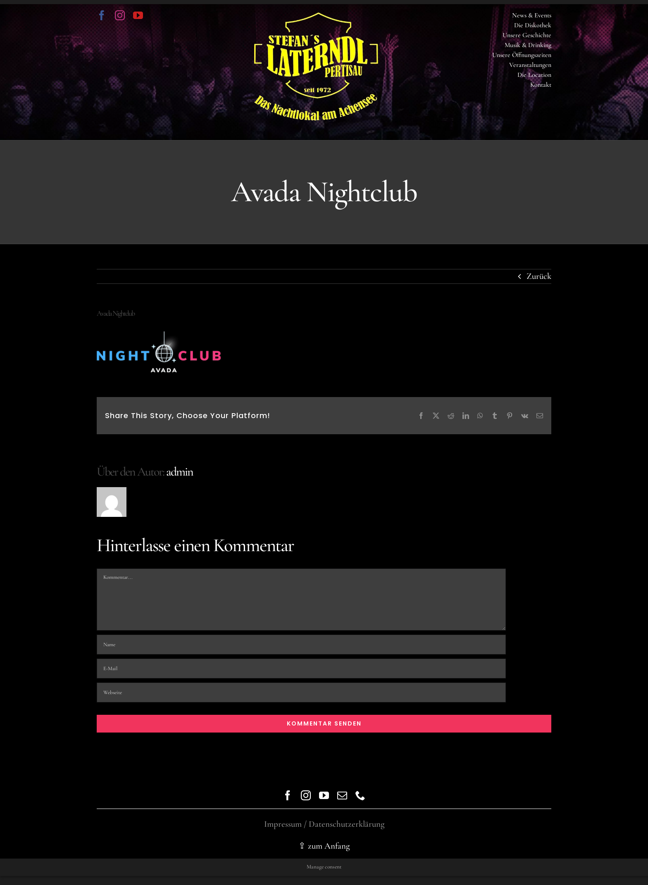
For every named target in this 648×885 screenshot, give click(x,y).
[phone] (360, 795)
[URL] (301, 692)
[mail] (342, 795)
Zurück (538, 276)
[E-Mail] (301, 668)
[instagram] (120, 15)
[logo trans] (316, 17)
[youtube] (138, 15)
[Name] (301, 644)
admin (179, 471)
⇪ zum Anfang (324, 846)
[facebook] (102, 15)
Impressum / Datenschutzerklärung (324, 824)
